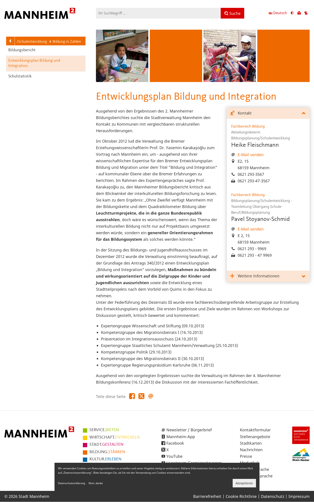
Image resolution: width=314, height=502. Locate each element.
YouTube (174, 456)
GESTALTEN (106, 444)
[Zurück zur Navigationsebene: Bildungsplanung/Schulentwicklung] (10, 41)
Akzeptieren (244, 483)
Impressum (299, 496)
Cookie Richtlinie (241, 496)
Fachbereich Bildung (248, 126)
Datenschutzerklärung (71, 483)
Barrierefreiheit (207, 496)
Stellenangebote (255, 436)
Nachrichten (251, 449)
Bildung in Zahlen (65, 42)
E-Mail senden (251, 154)
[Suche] (232, 13)
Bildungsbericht (22, 50)
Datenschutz (272, 496)
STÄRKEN (107, 452)
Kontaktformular (255, 429)
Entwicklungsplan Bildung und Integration (34, 63)
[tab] (268, 113)
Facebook (175, 443)
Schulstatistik (20, 76)
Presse (246, 456)
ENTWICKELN (114, 437)
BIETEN (104, 430)
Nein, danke (96, 483)
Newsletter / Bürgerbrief (189, 429)
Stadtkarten (251, 443)
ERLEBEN (105, 459)
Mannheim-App (180, 436)
